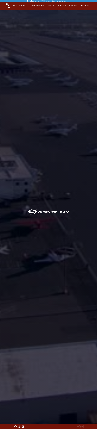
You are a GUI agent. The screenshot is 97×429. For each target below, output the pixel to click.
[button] (21, 6)
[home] (8, 6)
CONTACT (88, 6)
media (81, 6)
